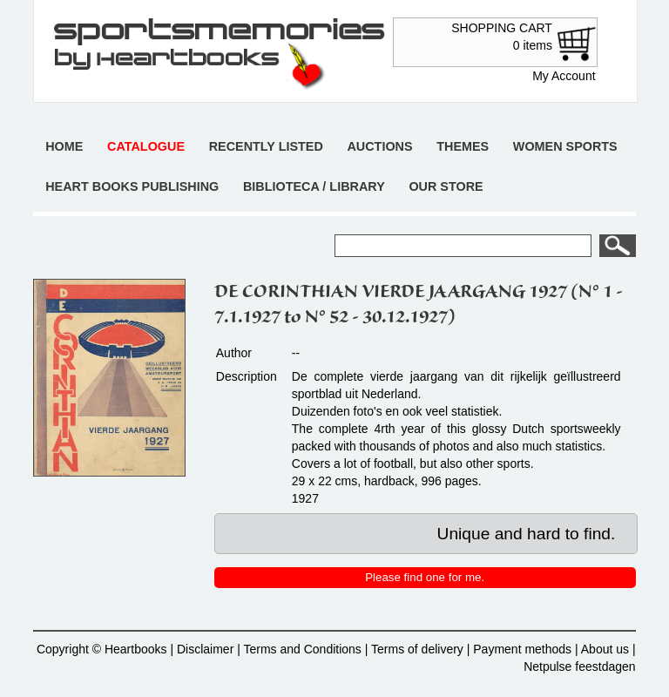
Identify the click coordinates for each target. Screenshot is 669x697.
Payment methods (522, 649)
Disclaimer (205, 649)
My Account (563, 76)
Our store (446, 186)
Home (64, 146)
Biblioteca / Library (314, 186)
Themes (462, 146)
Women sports (565, 146)
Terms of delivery (417, 649)
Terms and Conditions (302, 649)
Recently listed (266, 146)
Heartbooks (136, 649)
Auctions (379, 146)
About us (605, 649)
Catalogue (146, 146)
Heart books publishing (132, 186)
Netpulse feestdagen (579, 666)
